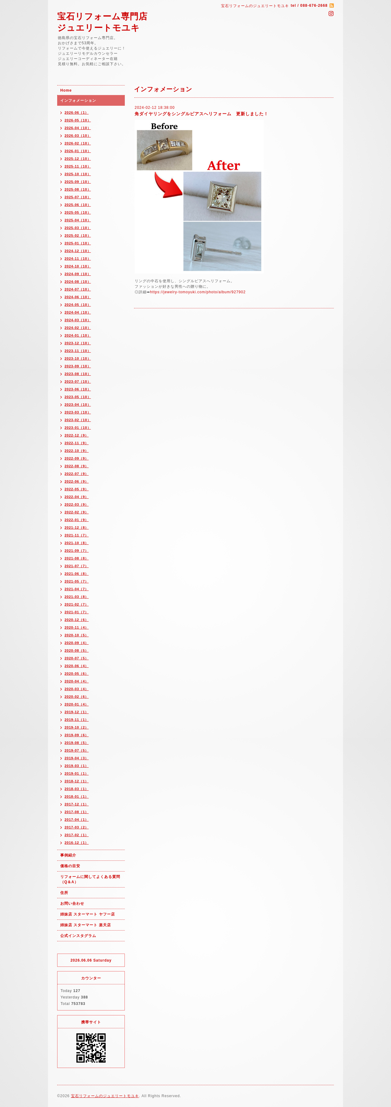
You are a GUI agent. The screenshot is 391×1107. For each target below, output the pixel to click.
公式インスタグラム (78, 936)
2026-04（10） (78, 128)
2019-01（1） (77, 773)
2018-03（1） (77, 789)
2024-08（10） (78, 281)
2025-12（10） (78, 158)
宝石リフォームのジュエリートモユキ (105, 1096)
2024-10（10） (78, 266)
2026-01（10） (78, 151)
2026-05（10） (78, 120)
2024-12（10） (78, 251)
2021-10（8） (77, 543)
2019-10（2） (77, 727)
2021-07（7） (77, 566)
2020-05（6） (77, 673)
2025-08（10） (78, 189)
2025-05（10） (78, 212)
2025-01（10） (78, 243)
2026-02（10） (78, 143)
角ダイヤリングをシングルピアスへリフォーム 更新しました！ (201, 113)
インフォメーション (78, 100)
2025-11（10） (78, 166)
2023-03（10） (78, 412)
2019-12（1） (77, 712)
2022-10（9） (77, 451)
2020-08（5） (77, 650)
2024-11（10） (78, 258)
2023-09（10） (78, 366)
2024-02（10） (78, 328)
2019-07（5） (77, 750)
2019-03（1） (77, 766)
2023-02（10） (78, 420)
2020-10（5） (77, 635)
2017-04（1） (77, 819)
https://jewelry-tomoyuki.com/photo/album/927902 (198, 292)
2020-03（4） (77, 689)
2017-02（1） (77, 835)
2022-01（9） (77, 520)
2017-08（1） (77, 812)
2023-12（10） (78, 343)
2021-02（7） (77, 604)
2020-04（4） (77, 681)
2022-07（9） (77, 474)
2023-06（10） (78, 389)
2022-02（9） (77, 512)
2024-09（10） (78, 274)
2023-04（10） (78, 404)
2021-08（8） (77, 558)
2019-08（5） (77, 743)
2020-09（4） (77, 643)
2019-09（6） (77, 735)
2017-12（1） (77, 804)
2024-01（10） (78, 335)
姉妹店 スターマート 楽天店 (85, 925)
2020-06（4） (77, 666)
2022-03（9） (77, 504)
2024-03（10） (78, 320)
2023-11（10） (78, 351)
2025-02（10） (78, 235)
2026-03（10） (78, 135)
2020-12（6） (77, 620)
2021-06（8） (77, 573)
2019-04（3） (77, 758)
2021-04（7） (77, 589)
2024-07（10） (78, 289)
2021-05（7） (77, 581)
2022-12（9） (77, 435)
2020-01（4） (77, 704)
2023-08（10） (78, 374)
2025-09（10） (78, 182)
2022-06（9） (77, 481)
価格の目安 (70, 866)
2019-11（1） (77, 720)
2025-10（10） (78, 174)
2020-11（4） (77, 627)
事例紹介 (68, 855)
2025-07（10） (78, 197)
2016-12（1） (77, 842)
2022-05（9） (77, 489)
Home (66, 90)
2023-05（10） (78, 397)
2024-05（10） (78, 304)
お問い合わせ (72, 903)
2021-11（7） (77, 535)
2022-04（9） (77, 497)
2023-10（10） (78, 358)
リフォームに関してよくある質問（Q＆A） (90, 879)
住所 (64, 893)
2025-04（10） (78, 220)
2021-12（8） (77, 527)
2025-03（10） (78, 228)
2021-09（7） (77, 550)
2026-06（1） (77, 112)
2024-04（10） (78, 312)
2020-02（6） (77, 696)
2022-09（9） (77, 458)
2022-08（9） (77, 466)
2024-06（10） (78, 297)
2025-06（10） (78, 205)
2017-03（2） (77, 827)
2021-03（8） (77, 597)
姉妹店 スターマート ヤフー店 (87, 914)
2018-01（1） (77, 796)
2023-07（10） (78, 381)
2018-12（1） (77, 781)
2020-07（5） (77, 658)
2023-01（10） (78, 427)
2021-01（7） (77, 612)
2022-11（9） (77, 443)
